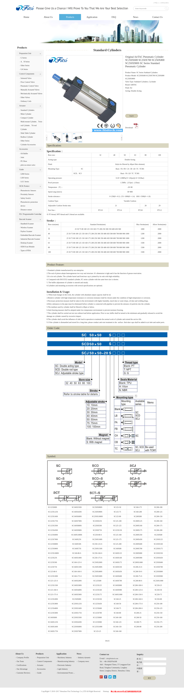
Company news (83, 661)
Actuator (22, 106)
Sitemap (106, 691)
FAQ (114, 17)
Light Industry (62, 669)
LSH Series (25, 178)
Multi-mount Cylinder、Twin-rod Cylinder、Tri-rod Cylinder (31, 125)
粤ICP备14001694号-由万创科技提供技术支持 (126, 691)
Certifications (21, 665)
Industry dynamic (84, 658)
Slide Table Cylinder (28, 133)
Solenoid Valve (26, 78)
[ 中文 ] (156, 3)
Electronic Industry (64, 665)
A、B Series (25, 62)
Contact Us (157, 17)
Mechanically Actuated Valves (31, 94)
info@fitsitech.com (112, 658)
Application (92, 17)
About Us (48, 17)
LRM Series (25, 174)
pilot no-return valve (28, 165)
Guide (21, 169)
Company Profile (23, 658)
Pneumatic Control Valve (30, 86)
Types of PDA (26, 250)
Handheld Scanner (27, 224)
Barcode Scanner (25, 219)
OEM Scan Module (27, 247)
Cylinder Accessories (28, 145)
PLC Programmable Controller (30, 214)
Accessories (23, 149)
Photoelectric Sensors (28, 191)
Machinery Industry (64, 658)
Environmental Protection (66, 673)
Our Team (20, 661)
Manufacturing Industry (65, 661)
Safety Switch (26, 198)
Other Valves (25, 97)
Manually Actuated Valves (30, 90)
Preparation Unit (25, 53)
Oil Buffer (24, 154)
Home (26, 17)
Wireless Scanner (27, 228)
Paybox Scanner (26, 231)
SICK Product (24, 186)
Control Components (26, 74)
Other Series (25, 65)
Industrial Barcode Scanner (30, 239)
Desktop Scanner (27, 243)
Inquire (131, 116)
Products (70, 17)
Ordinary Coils (26, 101)
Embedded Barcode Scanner (31, 235)
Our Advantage (22, 669)
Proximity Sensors (27, 194)
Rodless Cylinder (27, 137)
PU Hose (24, 161)
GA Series (24, 69)
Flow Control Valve (28, 82)
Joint (22, 157)
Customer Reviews (23, 673)
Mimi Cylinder (26, 114)
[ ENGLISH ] (164, 3)
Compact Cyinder (27, 118)
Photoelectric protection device (29, 204)
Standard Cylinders (27, 110)
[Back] (107, 641)
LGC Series (25, 182)
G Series (24, 58)
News (135, 17)
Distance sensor (26, 210)
